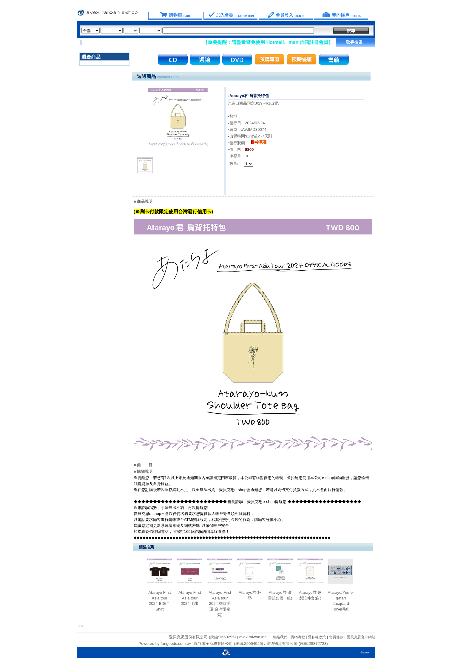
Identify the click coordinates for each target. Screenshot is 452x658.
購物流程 (297, 637)
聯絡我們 (280, 637)
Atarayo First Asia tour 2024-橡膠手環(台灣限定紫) (220, 603)
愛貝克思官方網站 (361, 637)
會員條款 (335, 637)
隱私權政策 (316, 637)
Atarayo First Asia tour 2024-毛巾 (189, 598)
